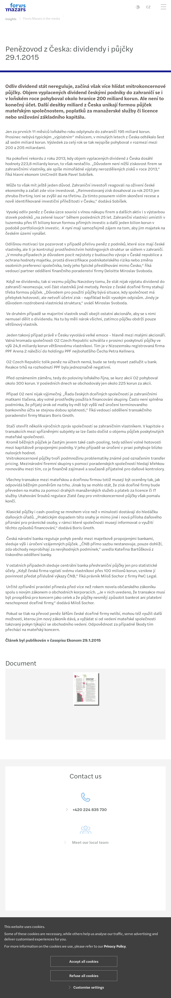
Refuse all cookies (83, 975)
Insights (10, 19)
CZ (148, 6)
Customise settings (85, 987)
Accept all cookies (83, 961)
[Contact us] (85, 809)
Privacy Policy (115, 946)
